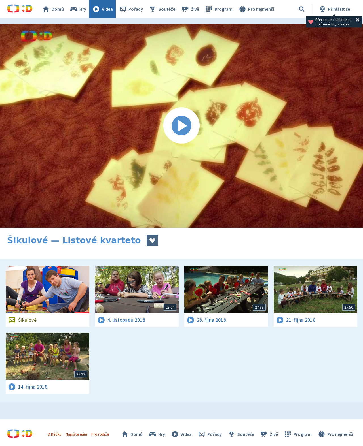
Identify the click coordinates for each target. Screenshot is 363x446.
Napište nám (76, 434)
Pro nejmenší (256, 9)
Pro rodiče (100, 434)
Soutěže (162, 9)
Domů (53, 9)
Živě (190, 9)
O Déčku (54, 434)
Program (219, 9)
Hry (77, 9)
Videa (102, 9)
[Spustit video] (181, 126)
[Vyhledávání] (302, 9)
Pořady (131, 9)
